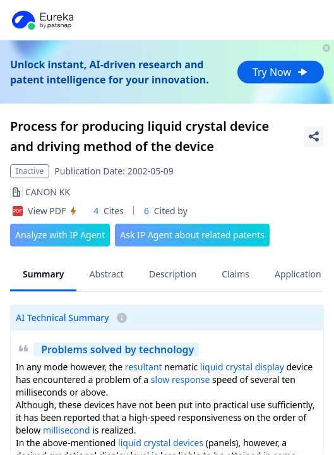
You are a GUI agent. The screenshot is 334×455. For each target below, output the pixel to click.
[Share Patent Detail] (314, 136)
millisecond (66, 430)
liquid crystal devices (160, 443)
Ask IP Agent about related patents (192, 235)
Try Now (281, 72)
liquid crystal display (242, 367)
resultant (143, 367)
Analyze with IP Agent (60, 235)
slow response (180, 379)
